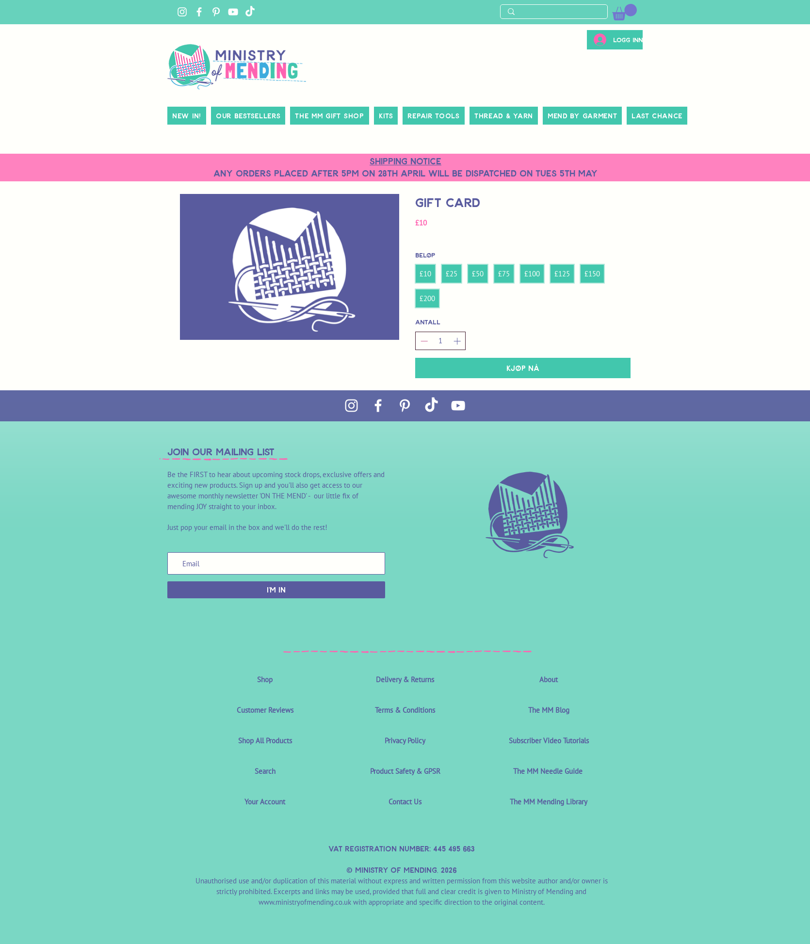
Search (265, 771)
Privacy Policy (405, 740)
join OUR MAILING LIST (221, 451)
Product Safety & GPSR (405, 771)
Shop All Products (265, 740)
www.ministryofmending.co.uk (305, 902)
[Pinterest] (216, 12)
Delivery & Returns (405, 679)
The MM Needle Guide (548, 771)
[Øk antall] (457, 341)
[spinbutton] (441, 341)
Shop (265, 679)
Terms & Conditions (405, 710)
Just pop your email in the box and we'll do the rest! (247, 527)
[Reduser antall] (424, 341)
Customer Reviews (265, 710)
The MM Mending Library (548, 801)
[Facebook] (199, 12)
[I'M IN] (276, 589)
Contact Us (405, 801)
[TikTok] (250, 12)
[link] (624, 12)
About (548, 679)
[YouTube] (233, 12)
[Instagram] (182, 12)
